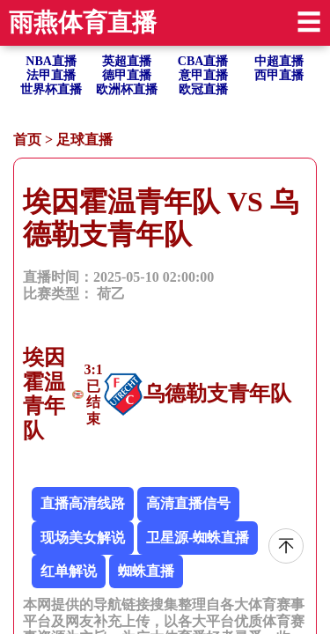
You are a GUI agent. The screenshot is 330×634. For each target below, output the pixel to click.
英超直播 (126, 61)
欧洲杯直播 (127, 89)
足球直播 (84, 139)
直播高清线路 (82, 503)
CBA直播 (203, 61)
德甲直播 (126, 75)
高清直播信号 (188, 503)
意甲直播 (203, 75)
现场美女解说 (82, 537)
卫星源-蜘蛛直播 (197, 537)
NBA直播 (51, 61)
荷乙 (111, 293)
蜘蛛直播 (146, 571)
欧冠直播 (203, 89)
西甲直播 (279, 75)
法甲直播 (51, 75)
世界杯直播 (51, 89)
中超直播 (279, 61)
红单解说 (68, 571)
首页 (27, 139)
